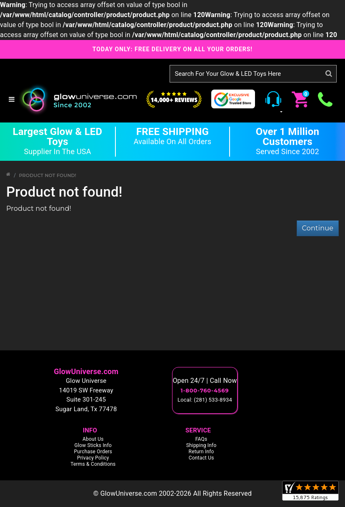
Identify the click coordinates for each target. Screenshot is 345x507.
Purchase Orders (93, 452)
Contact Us (201, 458)
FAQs (201, 439)
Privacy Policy (93, 458)
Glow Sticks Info (93, 445)
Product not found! (47, 175)
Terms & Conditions (92, 464)
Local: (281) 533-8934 (205, 400)
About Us (93, 439)
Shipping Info (201, 445)
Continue (317, 228)
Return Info (201, 452)
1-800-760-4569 (205, 390)
